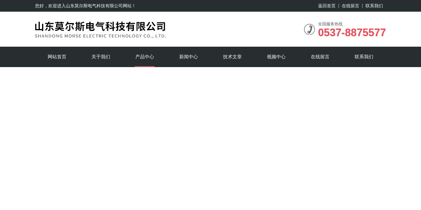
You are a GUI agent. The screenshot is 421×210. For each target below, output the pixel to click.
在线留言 (350, 5)
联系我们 (374, 5)
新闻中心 (188, 56)
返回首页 (327, 5)
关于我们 (101, 56)
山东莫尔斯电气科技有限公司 (94, 5)
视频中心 (276, 56)
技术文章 (232, 56)
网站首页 (57, 56)
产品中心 (144, 56)
